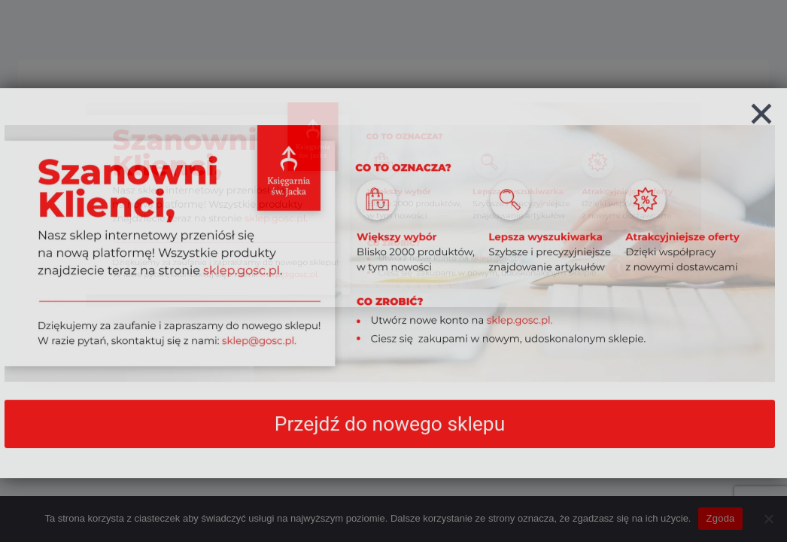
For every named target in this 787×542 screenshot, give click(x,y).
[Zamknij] (761, 129)
